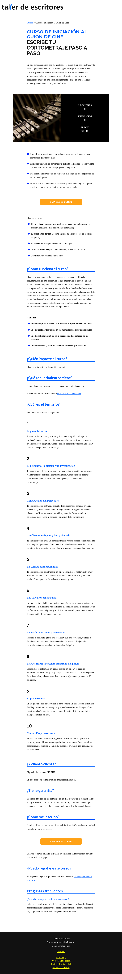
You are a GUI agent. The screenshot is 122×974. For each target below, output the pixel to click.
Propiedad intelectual (61, 961)
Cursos (30, 23)
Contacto (61, 951)
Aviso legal (61, 957)
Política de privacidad (61, 964)
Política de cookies (61, 967)
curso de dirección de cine (69, 393)
